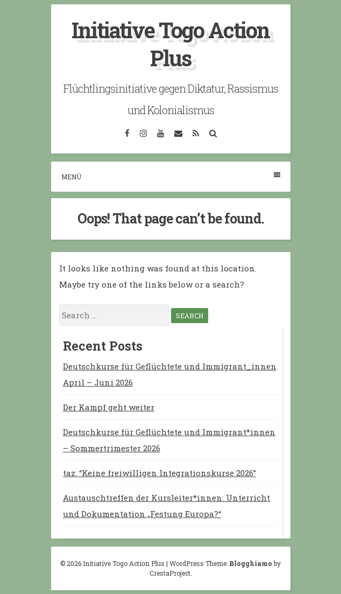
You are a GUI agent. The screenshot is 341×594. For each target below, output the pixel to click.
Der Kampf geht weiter (108, 407)
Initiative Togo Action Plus (170, 44)
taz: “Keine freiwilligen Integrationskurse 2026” (159, 472)
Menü (170, 176)
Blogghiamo (250, 563)
